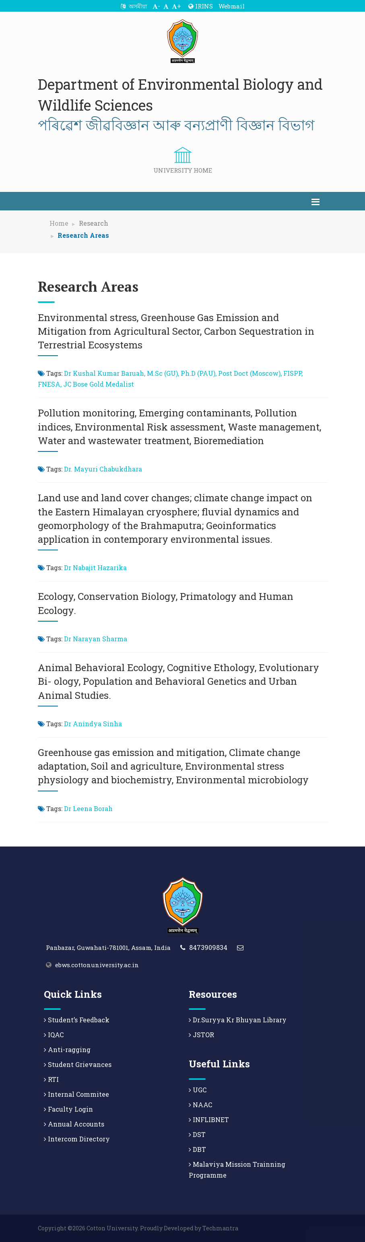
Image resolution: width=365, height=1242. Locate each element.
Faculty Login (68, 1109)
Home (58, 223)
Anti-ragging (67, 1049)
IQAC (54, 1034)
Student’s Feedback (76, 1019)
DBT (197, 1149)
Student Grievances (77, 1064)
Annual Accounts (74, 1124)
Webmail (232, 6)
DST (197, 1134)
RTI (51, 1079)
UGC (197, 1089)
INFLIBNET (209, 1119)
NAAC (200, 1104)
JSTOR (201, 1034)
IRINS (200, 6)
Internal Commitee (76, 1094)
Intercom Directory (77, 1139)
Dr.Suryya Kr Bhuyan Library (238, 1019)
